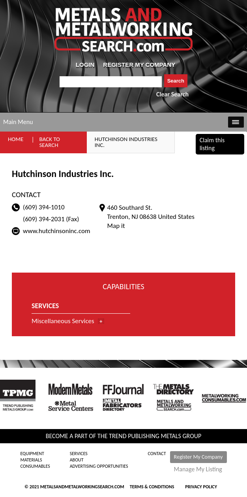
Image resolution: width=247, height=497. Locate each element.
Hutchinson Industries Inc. (126, 142)
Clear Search (172, 94)
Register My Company (198, 457)
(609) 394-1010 (44, 207)
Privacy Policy (201, 486)
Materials (31, 459)
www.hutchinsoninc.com (56, 231)
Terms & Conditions (152, 486)
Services (79, 453)
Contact (157, 453)
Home (15, 139)
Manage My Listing (198, 469)
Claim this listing (212, 144)
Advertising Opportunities (99, 466)
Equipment (32, 453)
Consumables (35, 466)
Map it (116, 226)
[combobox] (111, 81)
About (77, 459)
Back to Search (49, 142)
